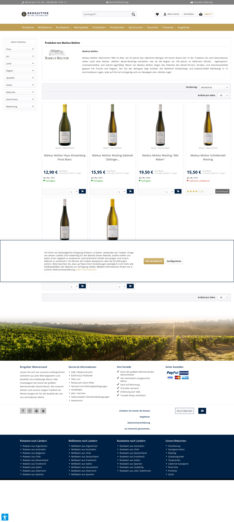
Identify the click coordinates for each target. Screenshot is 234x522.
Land (8, 63)
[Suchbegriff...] (109, 14)
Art (7, 56)
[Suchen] (133, 14)
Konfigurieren (174, 261)
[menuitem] (109, 14)
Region (9, 70)
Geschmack (12, 99)
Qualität (10, 77)
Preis (8, 49)
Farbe (9, 85)
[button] (4, 517)
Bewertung (11, 106)
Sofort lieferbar (18, 42)
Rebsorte (10, 92)
